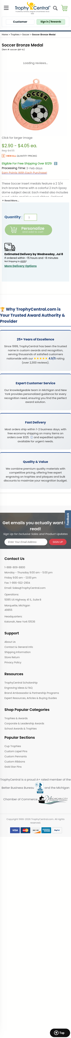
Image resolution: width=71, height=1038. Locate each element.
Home (5, 34)
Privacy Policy (12, 662)
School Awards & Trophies (20, 728)
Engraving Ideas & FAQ (18, 688)
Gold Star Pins (13, 767)
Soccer (25, 34)
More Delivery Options (20, 266)
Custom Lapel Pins (15, 751)
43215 (23, 261)
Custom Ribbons (14, 761)
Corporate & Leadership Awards (24, 723)
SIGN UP (58, 542)
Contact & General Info (18, 647)
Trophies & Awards (16, 718)
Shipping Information (17, 652)
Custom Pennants (15, 756)
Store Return (12, 657)
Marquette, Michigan (17, 605)
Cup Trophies (12, 746)
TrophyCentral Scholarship (20, 682)
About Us (10, 642)
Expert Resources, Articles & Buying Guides (30, 698)
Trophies (15, 34)
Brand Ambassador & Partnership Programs (31, 693)
